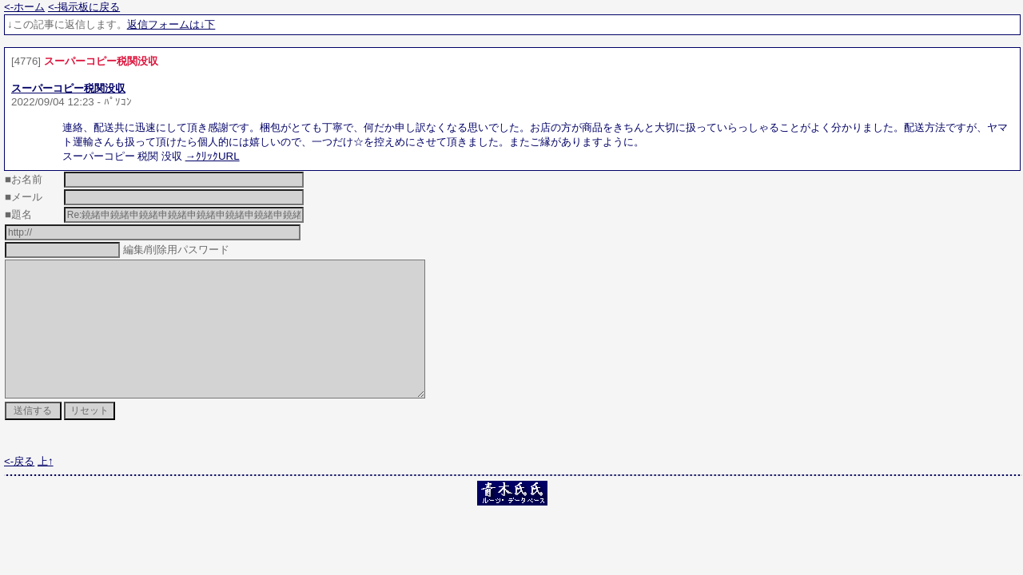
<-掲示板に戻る (84, 7)
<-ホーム (24, 7)
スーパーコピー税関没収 (68, 88)
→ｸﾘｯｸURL (212, 156)
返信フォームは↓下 (171, 24)
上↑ (46, 490)
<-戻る (19, 490)
